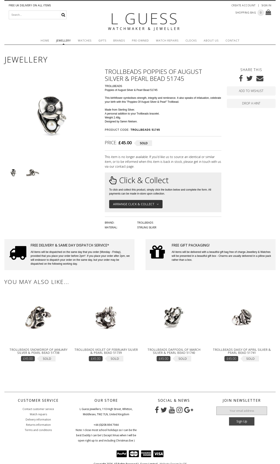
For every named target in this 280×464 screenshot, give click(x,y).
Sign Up (241, 421)
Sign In (266, 5)
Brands (119, 40)
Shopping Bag (245, 12)
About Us (211, 40)
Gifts (102, 40)
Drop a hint (251, 103)
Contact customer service (38, 409)
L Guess (144, 18)
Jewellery (63, 40)
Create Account (243, 5)
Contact (233, 40)
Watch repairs (38, 414)
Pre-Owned (140, 40)
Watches (84, 40)
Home (45, 40)
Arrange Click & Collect (136, 204)
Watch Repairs (167, 40)
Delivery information (38, 419)
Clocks (191, 40)
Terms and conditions (38, 430)
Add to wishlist (251, 91)
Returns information (38, 425)
